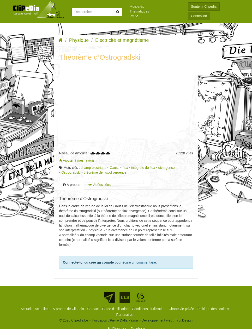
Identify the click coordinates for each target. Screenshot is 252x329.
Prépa (134, 16)
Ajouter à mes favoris (77, 160)
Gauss (114, 168)
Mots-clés (137, 6)
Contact (93, 309)
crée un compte (101, 262)
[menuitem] (155, 6)
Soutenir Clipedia (204, 6)
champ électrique (93, 168)
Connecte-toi (73, 262)
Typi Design (183, 320)
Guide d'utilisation (116, 309)
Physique (79, 40)
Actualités (42, 309)
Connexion (199, 16)
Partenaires (124, 314)
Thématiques (139, 11)
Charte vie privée (182, 309)
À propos (71, 185)
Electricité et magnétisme (122, 40)
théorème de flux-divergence (105, 172)
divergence (166, 168)
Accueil (26, 309)
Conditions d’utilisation (149, 309)
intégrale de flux (143, 168)
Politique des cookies (213, 309)
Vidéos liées (99, 185)
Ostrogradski (70, 172)
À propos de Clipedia (69, 309)
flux (125, 168)
